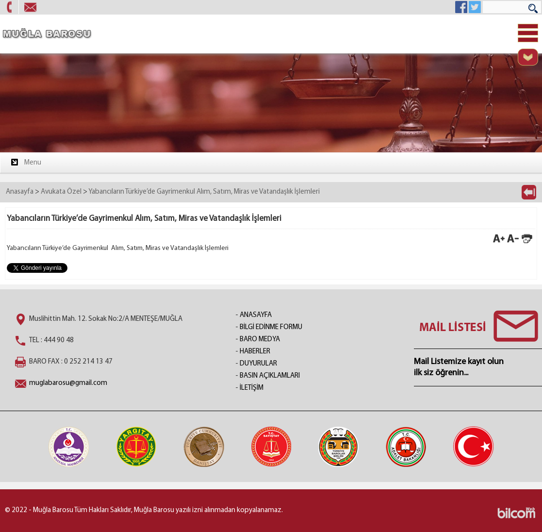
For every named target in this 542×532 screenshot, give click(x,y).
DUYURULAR (258, 363)
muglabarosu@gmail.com (68, 383)
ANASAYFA (256, 315)
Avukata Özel (61, 192)
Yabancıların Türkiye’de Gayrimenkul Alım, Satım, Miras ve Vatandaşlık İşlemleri (204, 192)
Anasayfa (19, 192)
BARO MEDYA (260, 339)
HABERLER (255, 351)
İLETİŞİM (251, 388)
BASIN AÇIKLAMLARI (270, 376)
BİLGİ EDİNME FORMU (271, 327)
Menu (25, 162)
